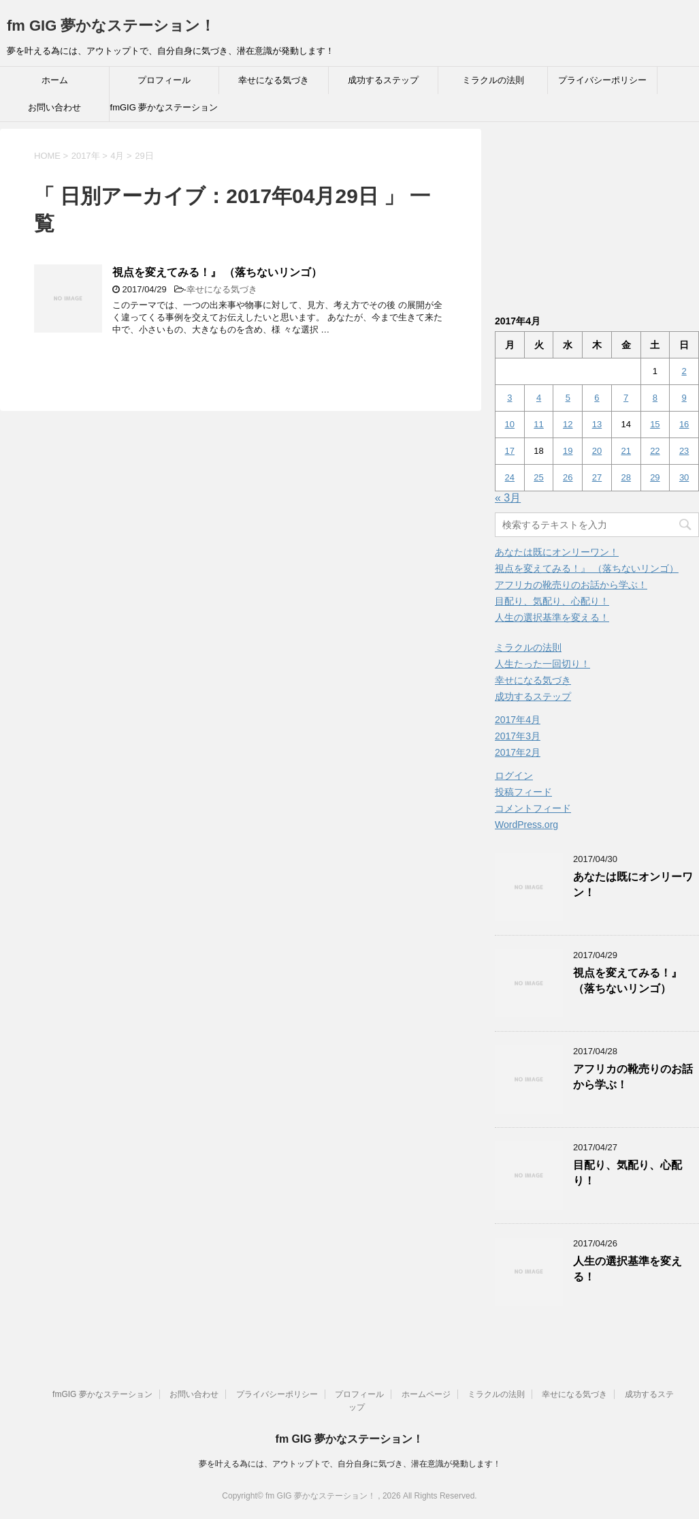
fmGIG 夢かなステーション (164, 107)
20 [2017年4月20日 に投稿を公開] (597, 451)
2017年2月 (517, 752)
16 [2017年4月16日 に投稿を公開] (684, 424)
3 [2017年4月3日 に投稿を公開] (509, 398)
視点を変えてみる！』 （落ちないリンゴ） (217, 272)
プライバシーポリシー (602, 80)
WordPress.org (526, 824)
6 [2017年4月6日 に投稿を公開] (596, 398)
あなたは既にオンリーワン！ (557, 552)
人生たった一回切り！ (542, 663)
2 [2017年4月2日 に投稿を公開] (683, 371)
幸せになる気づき (273, 80)
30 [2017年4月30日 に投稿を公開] (684, 477)
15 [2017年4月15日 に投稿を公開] (655, 424)
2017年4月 (517, 719)
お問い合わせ (54, 107)
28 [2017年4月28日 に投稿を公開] (625, 477)
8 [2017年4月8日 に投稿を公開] (655, 398)
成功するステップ (383, 80)
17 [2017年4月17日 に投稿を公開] (510, 451)
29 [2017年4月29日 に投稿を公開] (655, 477)
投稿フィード (523, 791)
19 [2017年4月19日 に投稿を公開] (567, 451)
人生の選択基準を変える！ (552, 617)
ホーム (55, 80)
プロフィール (164, 80)
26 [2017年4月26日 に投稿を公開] (567, 477)
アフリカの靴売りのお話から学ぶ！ (571, 584)
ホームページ (426, 1394)
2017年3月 (517, 736)
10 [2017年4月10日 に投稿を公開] (510, 424)
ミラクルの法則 (493, 80)
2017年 (85, 156)
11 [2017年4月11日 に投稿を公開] (538, 424)
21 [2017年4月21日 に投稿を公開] (625, 451)
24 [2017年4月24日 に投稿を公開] (510, 477)
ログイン (514, 775)
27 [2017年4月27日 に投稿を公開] (597, 477)
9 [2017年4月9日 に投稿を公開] (683, 398)
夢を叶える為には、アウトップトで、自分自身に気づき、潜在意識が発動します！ (350, 1464)
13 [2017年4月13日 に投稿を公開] (597, 424)
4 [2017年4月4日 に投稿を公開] (538, 398)
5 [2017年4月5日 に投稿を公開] (568, 398)
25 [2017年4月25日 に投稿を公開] (538, 477)
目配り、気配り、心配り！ (552, 601)
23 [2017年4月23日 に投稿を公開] (684, 451)
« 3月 (508, 498)
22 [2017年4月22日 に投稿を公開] (655, 451)
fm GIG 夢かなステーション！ (111, 25)
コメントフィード (533, 808)
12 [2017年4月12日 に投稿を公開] (567, 424)
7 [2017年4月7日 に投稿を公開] (625, 398)
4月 (117, 156)
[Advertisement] (597, 214)
